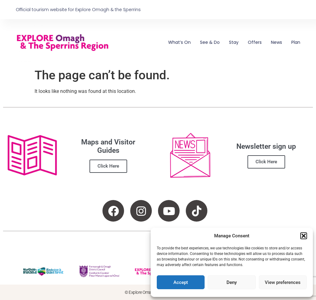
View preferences (283, 282)
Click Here (108, 166)
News (276, 42)
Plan (295, 42)
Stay (234, 42)
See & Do (210, 42)
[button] (304, 236)
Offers (255, 42)
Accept (180, 282)
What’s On (179, 42)
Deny (232, 282)
